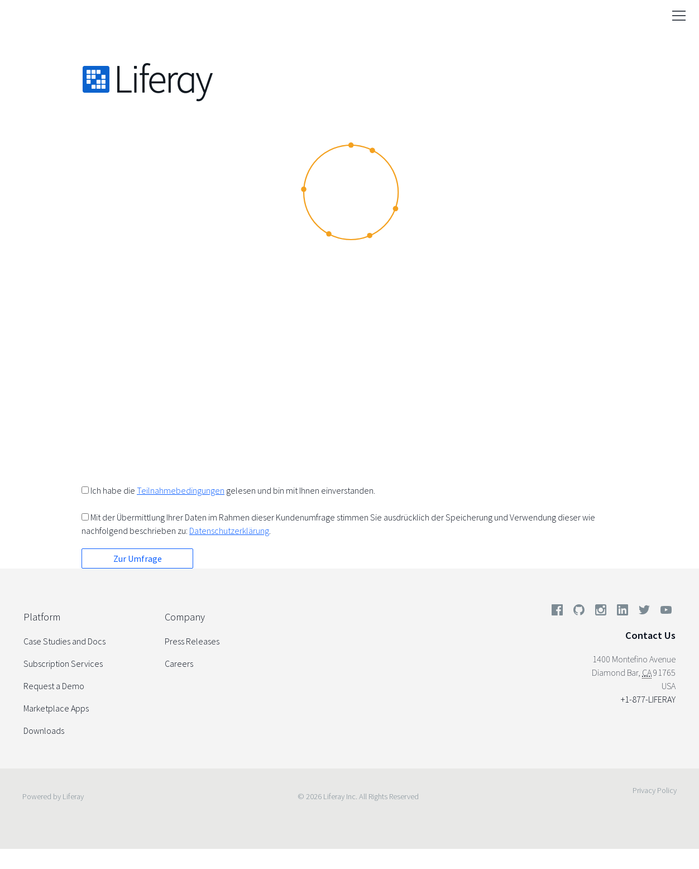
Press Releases (192, 641)
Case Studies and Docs (64, 641)
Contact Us (650, 635)
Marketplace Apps (56, 708)
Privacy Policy (655, 790)
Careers (179, 663)
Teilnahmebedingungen (180, 490)
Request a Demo (53, 685)
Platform (41, 616)
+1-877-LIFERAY (648, 699)
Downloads (43, 730)
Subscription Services (63, 663)
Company (185, 616)
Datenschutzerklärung (229, 530)
